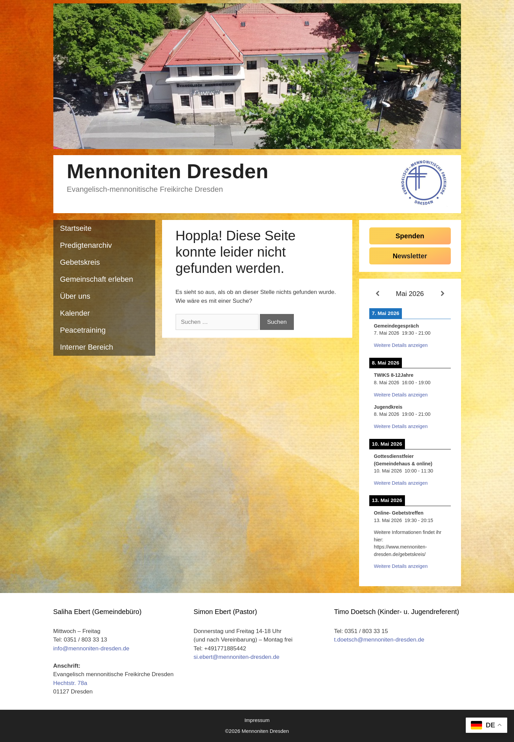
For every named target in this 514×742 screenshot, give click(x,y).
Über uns (75, 296)
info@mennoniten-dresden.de (91, 648)
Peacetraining (83, 330)
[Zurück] (377, 294)
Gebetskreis (80, 262)
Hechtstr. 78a (70, 683)
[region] (257, 76)
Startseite (76, 228)
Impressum (256, 720)
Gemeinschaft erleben (96, 279)
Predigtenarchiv (86, 245)
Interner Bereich (86, 347)
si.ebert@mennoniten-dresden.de (237, 657)
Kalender (75, 313)
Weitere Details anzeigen (401, 345)
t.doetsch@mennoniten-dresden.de (379, 639)
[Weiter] (443, 294)
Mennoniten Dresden (167, 171)
